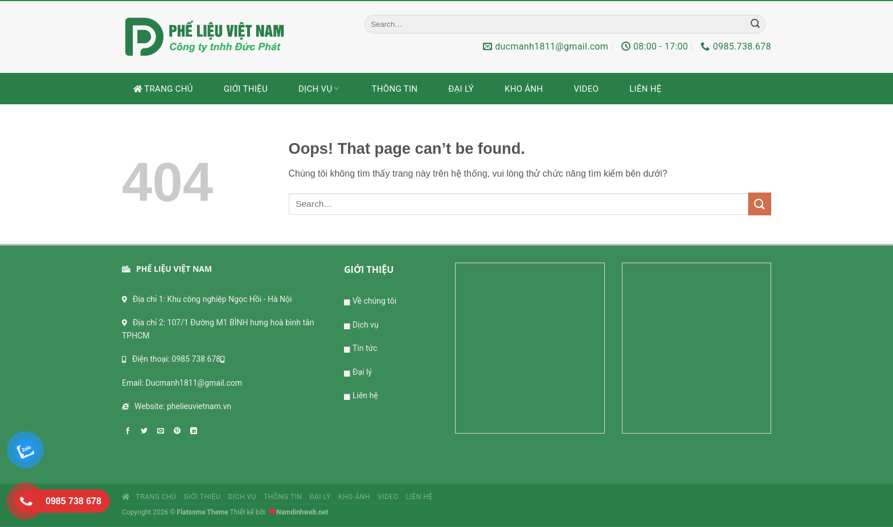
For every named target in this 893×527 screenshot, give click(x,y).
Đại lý (461, 89)
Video (586, 89)
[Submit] (755, 24)
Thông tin (395, 89)
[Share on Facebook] (130, 430)
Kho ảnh (524, 89)
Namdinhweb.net (302, 512)
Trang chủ (163, 89)
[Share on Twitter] (147, 430)
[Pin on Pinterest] (180, 430)
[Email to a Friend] (163, 430)
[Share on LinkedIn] (196, 430)
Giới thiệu (246, 89)
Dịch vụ (319, 89)
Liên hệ (645, 89)
